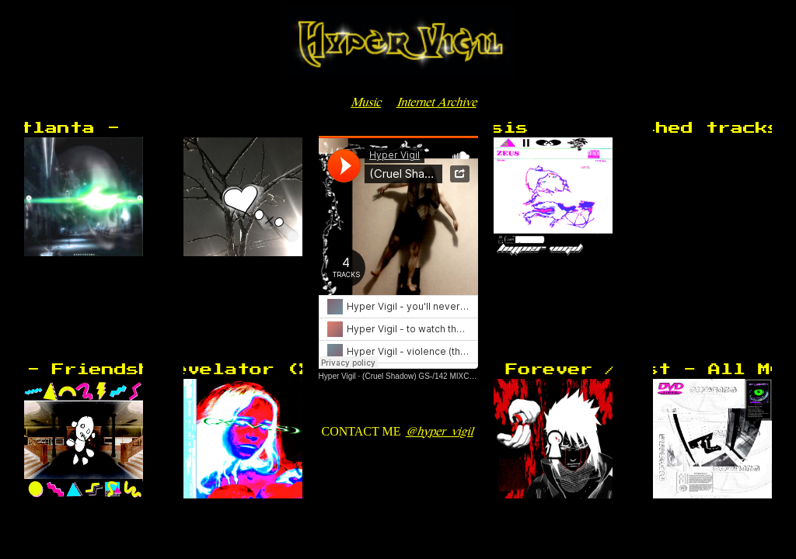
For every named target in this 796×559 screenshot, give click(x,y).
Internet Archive (436, 101)
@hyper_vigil (439, 430)
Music (366, 101)
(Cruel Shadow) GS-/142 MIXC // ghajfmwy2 (438, 376)
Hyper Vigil (337, 376)
